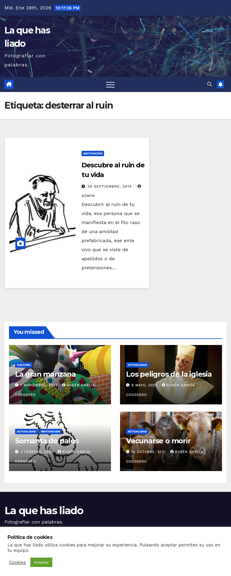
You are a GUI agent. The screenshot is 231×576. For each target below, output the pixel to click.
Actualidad (137, 364)
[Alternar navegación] (110, 84)
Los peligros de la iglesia (169, 374)
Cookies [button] (17, 562)
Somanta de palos (47, 440)
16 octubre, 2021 (149, 452)
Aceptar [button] (41, 562)
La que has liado (44, 510)
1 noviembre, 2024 (40, 385)
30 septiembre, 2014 (110, 186)
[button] (209, 84)
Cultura (24, 364)
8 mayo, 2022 (145, 385)
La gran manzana (45, 374)
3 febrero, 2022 (38, 452)
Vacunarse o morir (158, 440)
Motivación (92, 153)
